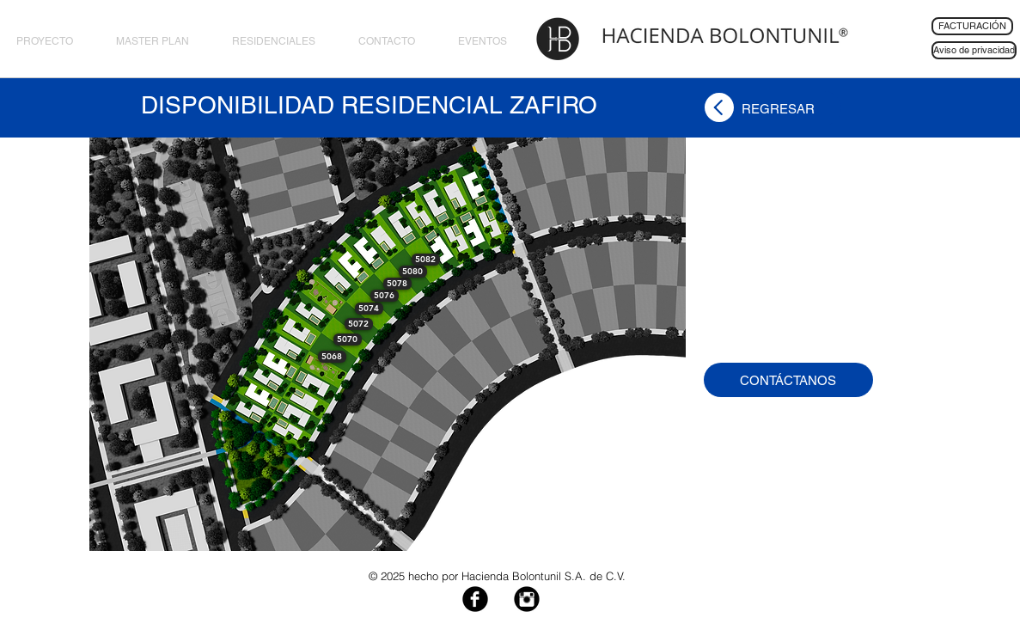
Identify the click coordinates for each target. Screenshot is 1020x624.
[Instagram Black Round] (527, 599)
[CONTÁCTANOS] (788, 380)
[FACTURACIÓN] (972, 26)
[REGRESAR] (778, 108)
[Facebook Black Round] (475, 599)
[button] (332, 357)
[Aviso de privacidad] (974, 50)
